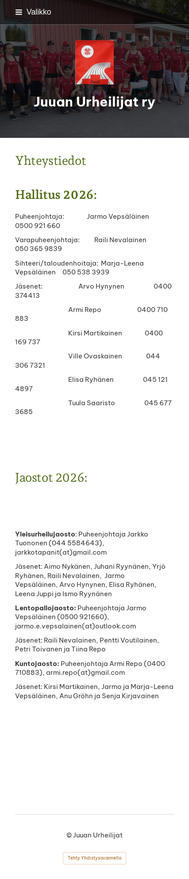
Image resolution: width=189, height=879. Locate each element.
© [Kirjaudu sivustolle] (69, 835)
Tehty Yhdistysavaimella (94, 858)
